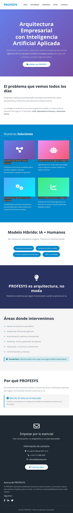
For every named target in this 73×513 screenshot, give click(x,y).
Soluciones (46, 5)
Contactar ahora (36, 467)
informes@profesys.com (37, 459)
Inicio (25, 5)
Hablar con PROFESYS (36, 64)
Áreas (55, 5)
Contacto (64, 5)
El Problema (35, 5)
